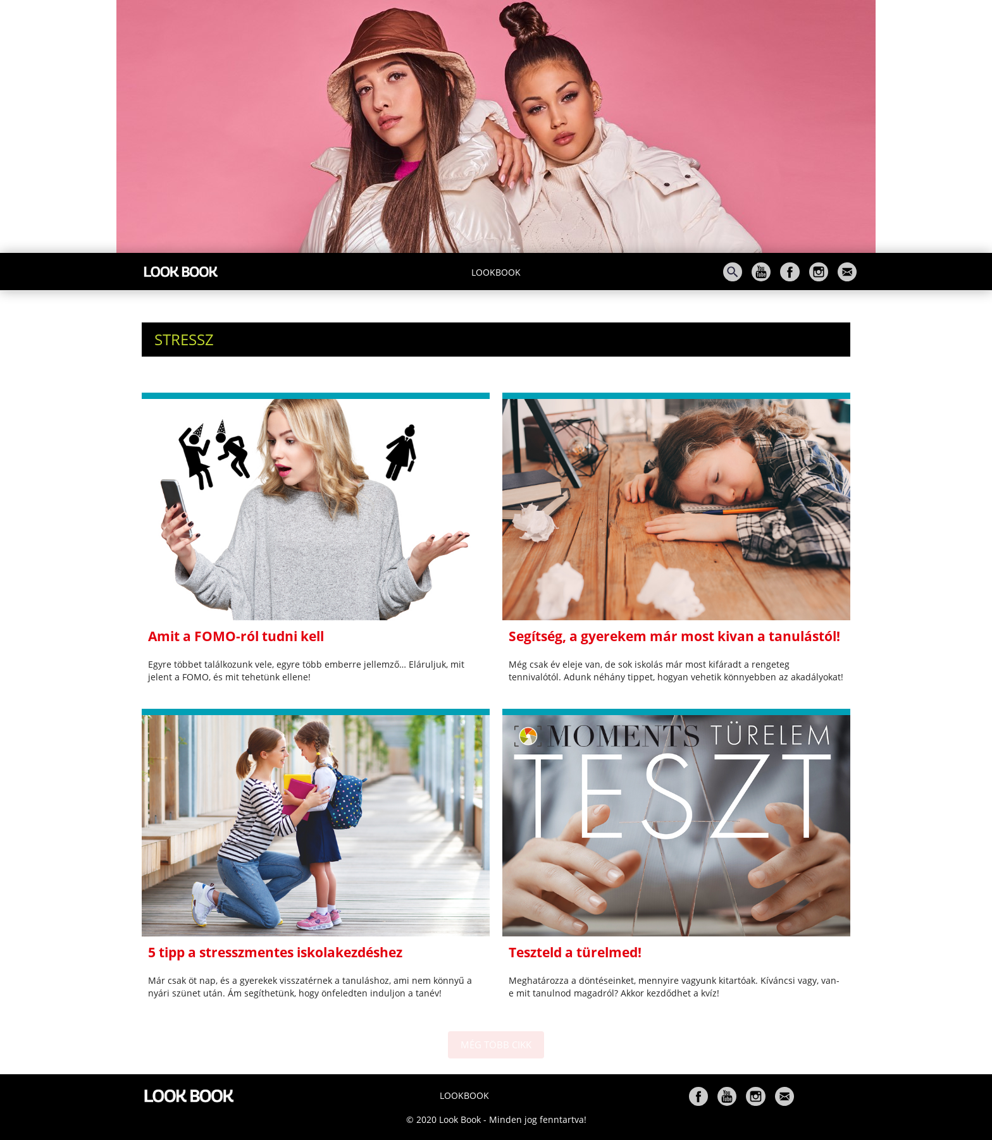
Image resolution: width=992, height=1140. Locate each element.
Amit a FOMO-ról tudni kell (236, 636)
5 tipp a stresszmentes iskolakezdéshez (275, 952)
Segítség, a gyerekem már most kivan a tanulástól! (674, 636)
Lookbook (496, 272)
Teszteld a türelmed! (575, 952)
